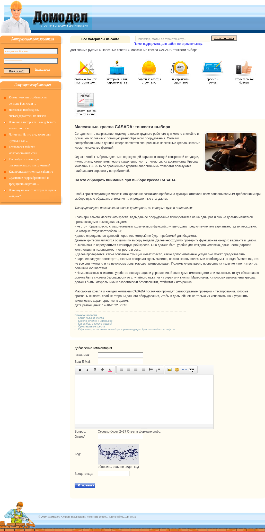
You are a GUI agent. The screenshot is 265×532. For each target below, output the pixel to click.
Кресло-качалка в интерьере (95, 320)
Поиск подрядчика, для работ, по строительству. (168, 44)
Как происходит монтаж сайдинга (31, 171)
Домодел (54, 516)
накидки (111, 291)
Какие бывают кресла (91, 318)
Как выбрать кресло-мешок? (95, 323)
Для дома (130, 516)
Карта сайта (116, 516)
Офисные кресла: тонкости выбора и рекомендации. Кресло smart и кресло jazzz (126, 329)
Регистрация (42, 69)
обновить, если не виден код (118, 467)
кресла (182, 143)
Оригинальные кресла (91, 326)
